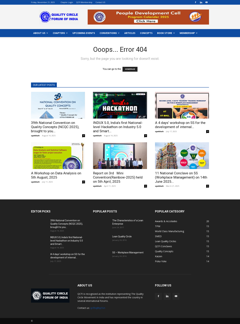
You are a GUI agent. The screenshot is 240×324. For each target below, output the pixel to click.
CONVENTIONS (110, 33)
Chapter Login (66, 2)
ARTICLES (129, 33)
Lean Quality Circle (122, 236)
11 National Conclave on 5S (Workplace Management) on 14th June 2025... (181, 177)
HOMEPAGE (130, 69)
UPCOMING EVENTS (83, 33)
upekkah (35, 135)
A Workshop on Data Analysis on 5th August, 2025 (56, 175)
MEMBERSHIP (189, 33)
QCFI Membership (84, 2)
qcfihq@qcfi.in (97, 307)
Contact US (100, 2)
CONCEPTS (146, 33)
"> (148, 11)
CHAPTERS (60, 33)
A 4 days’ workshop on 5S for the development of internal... (180, 125)
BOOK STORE (166, 33)
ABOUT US (40, 33)
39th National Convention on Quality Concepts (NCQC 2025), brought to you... (55, 127)
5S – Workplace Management (128, 252)
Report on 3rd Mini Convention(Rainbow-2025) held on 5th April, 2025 (118, 177)
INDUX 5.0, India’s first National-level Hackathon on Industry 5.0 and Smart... (118, 127)
